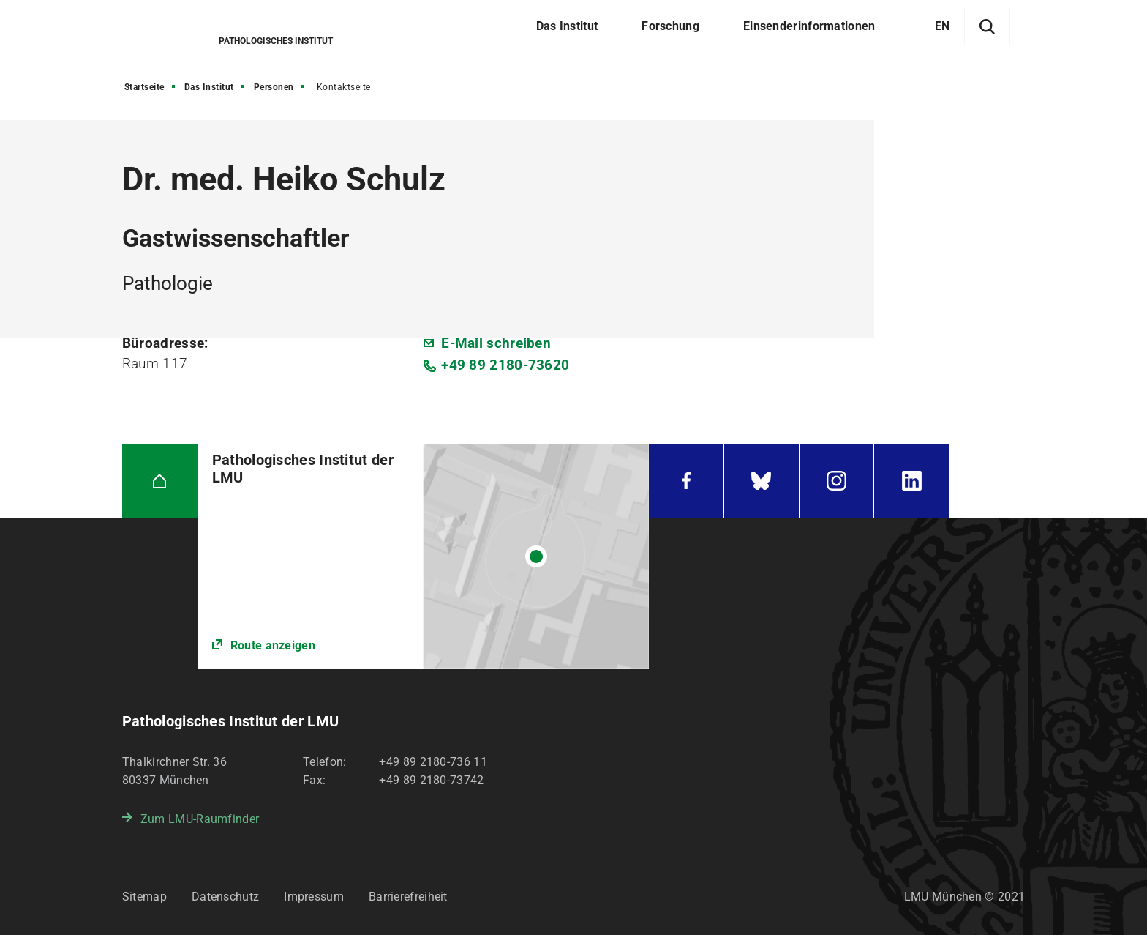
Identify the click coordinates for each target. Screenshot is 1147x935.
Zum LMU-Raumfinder (199, 819)
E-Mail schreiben (496, 343)
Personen (274, 87)
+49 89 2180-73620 (505, 365)
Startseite (144, 87)
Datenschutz (225, 897)
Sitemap (144, 897)
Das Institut (209, 87)
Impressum (314, 897)
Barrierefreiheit (408, 897)
